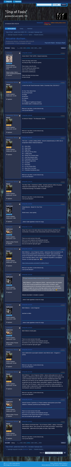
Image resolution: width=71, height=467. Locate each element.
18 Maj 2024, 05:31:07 (27, 137)
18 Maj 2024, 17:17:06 (27, 226)
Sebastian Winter (12, 82)
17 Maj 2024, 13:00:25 (27, 82)
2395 (35, 48)
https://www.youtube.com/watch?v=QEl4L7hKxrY (35, 263)
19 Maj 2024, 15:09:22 (27, 421)
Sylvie (30, 34)
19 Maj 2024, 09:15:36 (27, 399)
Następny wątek (60, 42)
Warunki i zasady (58, 463)
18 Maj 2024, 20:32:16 (27, 304)
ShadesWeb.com (16, 465)
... (19, 48)
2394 (32, 48)
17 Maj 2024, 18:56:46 (27, 115)
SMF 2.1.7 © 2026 (8, 463)
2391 (21, 48)
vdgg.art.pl (47, 22)
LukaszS (9, 227)
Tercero (8, 204)
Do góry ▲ (65, 463)
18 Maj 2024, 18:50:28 (27, 248)
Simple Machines (16, 463)
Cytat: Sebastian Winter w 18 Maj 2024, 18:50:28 (37, 278)
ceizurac (9, 53)
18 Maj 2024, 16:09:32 (27, 203)
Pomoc (51, 463)
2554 (40, 48)
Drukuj (63, 48)
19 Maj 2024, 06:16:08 (27, 371)
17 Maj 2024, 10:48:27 (27, 52)
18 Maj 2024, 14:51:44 (27, 181)
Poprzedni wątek (50, 42)
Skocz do (42, 452)
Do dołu (7, 48)
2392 (24, 48)
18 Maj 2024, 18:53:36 (27, 274)
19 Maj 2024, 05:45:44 (27, 349)
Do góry (7, 442)
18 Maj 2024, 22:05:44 (27, 327)
